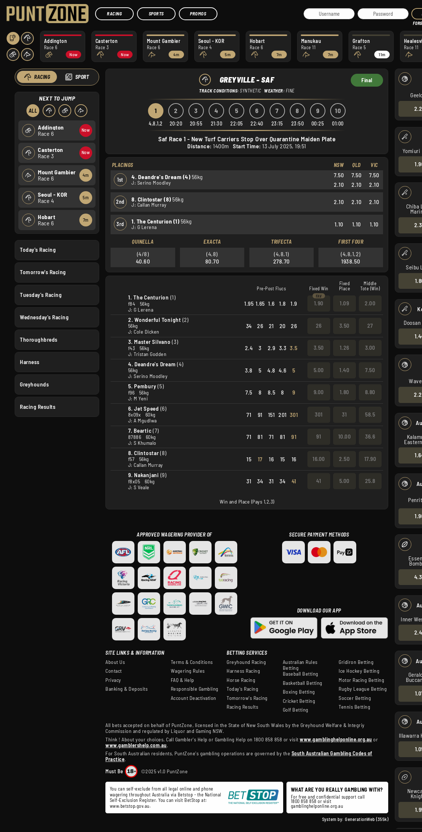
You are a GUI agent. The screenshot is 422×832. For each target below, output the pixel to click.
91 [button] (318, 436)
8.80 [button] (370, 392)
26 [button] (319, 325)
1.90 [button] (319, 303)
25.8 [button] (370, 480)
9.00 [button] (319, 392)
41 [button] (318, 480)
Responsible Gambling (195, 689)
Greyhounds (34, 384)
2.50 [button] (344, 458)
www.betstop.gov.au (129, 806)
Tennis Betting (354, 707)
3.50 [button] (344, 325)
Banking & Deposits (126, 689)
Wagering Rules (188, 671)
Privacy (113, 680)
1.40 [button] (344, 370)
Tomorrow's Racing (43, 272)
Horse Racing (241, 680)
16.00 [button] (319, 458)
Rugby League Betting (363, 689)
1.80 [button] (344, 392)
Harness (30, 361)
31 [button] (344, 414)
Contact (113, 671)
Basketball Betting (302, 683)
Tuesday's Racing (41, 294)
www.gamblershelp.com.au (136, 745)
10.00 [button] (344, 436)
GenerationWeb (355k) (366, 819)
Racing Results (37, 406)
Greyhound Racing (246, 662)
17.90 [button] (370, 458)
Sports (156, 14)
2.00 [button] (370, 303)
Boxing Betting (299, 692)
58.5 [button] (370, 414)
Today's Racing (38, 249)
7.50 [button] (370, 370)
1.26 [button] (344, 347)
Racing (114, 14)
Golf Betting (296, 710)
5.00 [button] (319, 370)
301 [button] (319, 414)
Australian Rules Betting (300, 665)
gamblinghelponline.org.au (317, 806)
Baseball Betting (300, 674)
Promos (198, 14)
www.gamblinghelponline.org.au (336, 739)
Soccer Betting (355, 698)
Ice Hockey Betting (359, 671)
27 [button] (370, 325)
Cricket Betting (299, 701)
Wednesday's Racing (44, 316)
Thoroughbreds (39, 339)
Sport (82, 77)
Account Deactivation (193, 698)
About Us (115, 662)
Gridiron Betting (356, 662)
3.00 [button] (370, 347)
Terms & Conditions (192, 662)
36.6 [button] (370, 436)
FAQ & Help (182, 680)
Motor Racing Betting (361, 680)
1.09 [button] (344, 303)
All (32, 111)
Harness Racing (243, 671)
